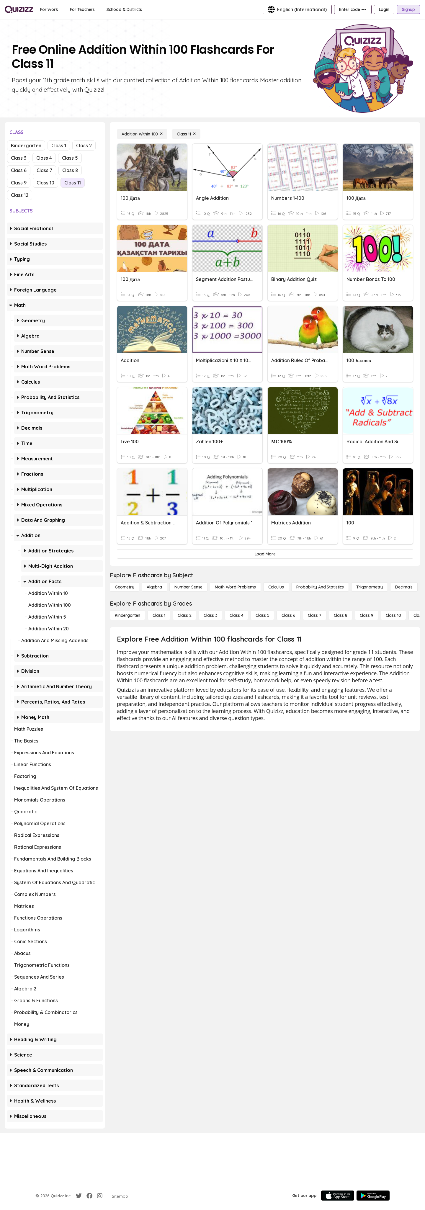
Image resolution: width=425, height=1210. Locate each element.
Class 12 (19, 195)
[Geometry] (124, 587)
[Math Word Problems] (235, 587)
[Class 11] (186, 134)
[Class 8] (340, 615)
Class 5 (70, 158)
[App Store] (337, 1196)
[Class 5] (262, 615)
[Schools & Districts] (124, 9)
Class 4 (44, 158)
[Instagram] (99, 1196)
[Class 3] (210, 615)
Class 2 (84, 145)
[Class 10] (393, 615)
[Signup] (408, 9)
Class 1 (58, 145)
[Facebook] (89, 1196)
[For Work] (49, 9)
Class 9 (19, 183)
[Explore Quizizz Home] (19, 9)
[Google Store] (373, 1196)
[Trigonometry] (369, 587)
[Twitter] (79, 1196)
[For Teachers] (82, 9)
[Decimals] (404, 587)
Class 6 (19, 170)
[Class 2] (184, 615)
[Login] (384, 9)
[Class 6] (288, 615)
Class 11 (72, 183)
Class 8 (70, 170)
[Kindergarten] (127, 615)
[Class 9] (366, 615)
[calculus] (276, 587)
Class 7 (44, 170)
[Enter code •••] (352, 9)
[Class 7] (314, 615)
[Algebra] (154, 587)
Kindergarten (26, 145)
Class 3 (18, 158)
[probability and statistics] (320, 587)
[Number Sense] (188, 587)
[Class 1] (159, 615)
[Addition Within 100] (142, 134)
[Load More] (265, 554)
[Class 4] (236, 615)
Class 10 (45, 183)
